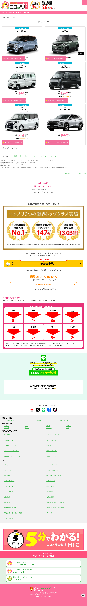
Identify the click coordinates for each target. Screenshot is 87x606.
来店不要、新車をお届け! (54, 475)
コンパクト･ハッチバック (12, 440)
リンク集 (49, 513)
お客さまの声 (50, 481)
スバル (27, 428)
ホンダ (48, 426)
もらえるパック (9, 481)
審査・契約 (50, 486)
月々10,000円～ (37, 420)
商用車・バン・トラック (12, 456)
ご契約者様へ (50, 497)
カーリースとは (51, 465)
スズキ (68, 426)
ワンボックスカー (52, 456)
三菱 (67, 428)
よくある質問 (8, 491)
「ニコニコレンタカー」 (46, 588)
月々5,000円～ (9, 420)
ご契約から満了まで (53, 470)
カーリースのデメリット (12, 470)
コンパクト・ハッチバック (38, 156)
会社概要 (7, 502)
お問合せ (7, 465)
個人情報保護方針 (10, 508)
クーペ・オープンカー (11, 451)
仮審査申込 (36, 263)
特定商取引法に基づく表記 (13, 513)
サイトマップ (8, 518)
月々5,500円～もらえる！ (44, 563)
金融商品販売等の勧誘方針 (55, 508)
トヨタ (6, 426)
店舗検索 (7, 497)
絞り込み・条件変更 (43, 22)
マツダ (6, 428)
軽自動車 (16, 156)
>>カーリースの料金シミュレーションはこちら (72, 173)
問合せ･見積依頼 (43, 284)
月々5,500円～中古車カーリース (44, 571)
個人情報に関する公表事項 (55, 502)
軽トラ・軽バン (24, 156)
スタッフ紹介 (8, 486)
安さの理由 (8, 475)
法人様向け (50, 491)
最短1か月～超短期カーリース (44, 578)
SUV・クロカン (52, 156)
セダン (48, 445)
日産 (26, 426)
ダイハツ (49, 428)
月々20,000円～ (65, 420)
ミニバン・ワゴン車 (53, 435)
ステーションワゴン (10, 445)
